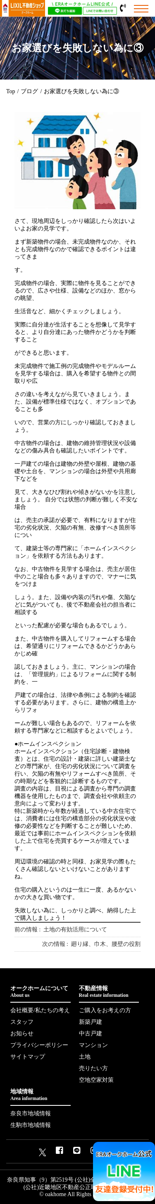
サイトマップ (27, 1057)
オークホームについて (40, 991)
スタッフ (21, 1022)
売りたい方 (93, 1068)
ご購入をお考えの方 (105, 1010)
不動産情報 (109, 991)
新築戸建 (90, 1022)
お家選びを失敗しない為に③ (81, 91)
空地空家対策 (96, 1080)
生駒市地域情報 (30, 1125)
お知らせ (21, 1033)
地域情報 (40, 1095)
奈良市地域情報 (30, 1113)
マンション (93, 1045)
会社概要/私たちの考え (40, 1010)
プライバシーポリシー (39, 1045)
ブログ (29, 91)
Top (10, 91)
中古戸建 (90, 1033)
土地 (85, 1057)
